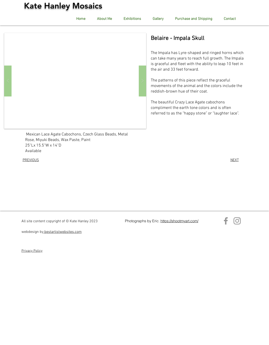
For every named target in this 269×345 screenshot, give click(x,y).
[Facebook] (226, 221)
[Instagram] (237, 221)
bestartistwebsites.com (62, 232)
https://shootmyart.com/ (179, 221)
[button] (158, 19)
